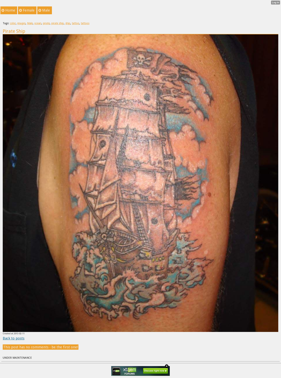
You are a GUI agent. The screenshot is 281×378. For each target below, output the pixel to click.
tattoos (85, 23)
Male (30, 23)
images (21, 23)
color (13, 23)
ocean (37, 23)
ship (67, 23)
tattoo (75, 23)
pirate (46, 23)
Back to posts (13, 338)
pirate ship (57, 23)
